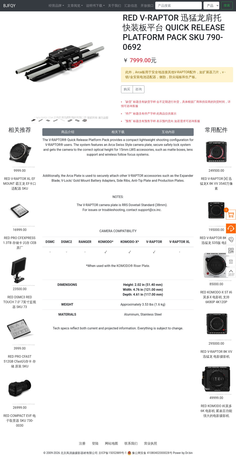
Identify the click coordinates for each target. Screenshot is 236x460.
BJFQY (9, 5)
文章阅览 (73, 6)
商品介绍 (67, 132)
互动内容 (168, 132)
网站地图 (111, 443)
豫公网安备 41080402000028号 (149, 453)
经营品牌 (55, 6)
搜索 (227, 5)
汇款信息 (130, 6)
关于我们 (114, 6)
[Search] (178, 5)
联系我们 (131, 443)
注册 (82, 443)
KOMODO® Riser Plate (133, 266)
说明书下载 (94, 6)
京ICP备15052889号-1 (112, 453)
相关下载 (118, 132)
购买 (127, 89)
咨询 (138, 89)
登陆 (95, 443)
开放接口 (147, 6)
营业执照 (150, 443)
